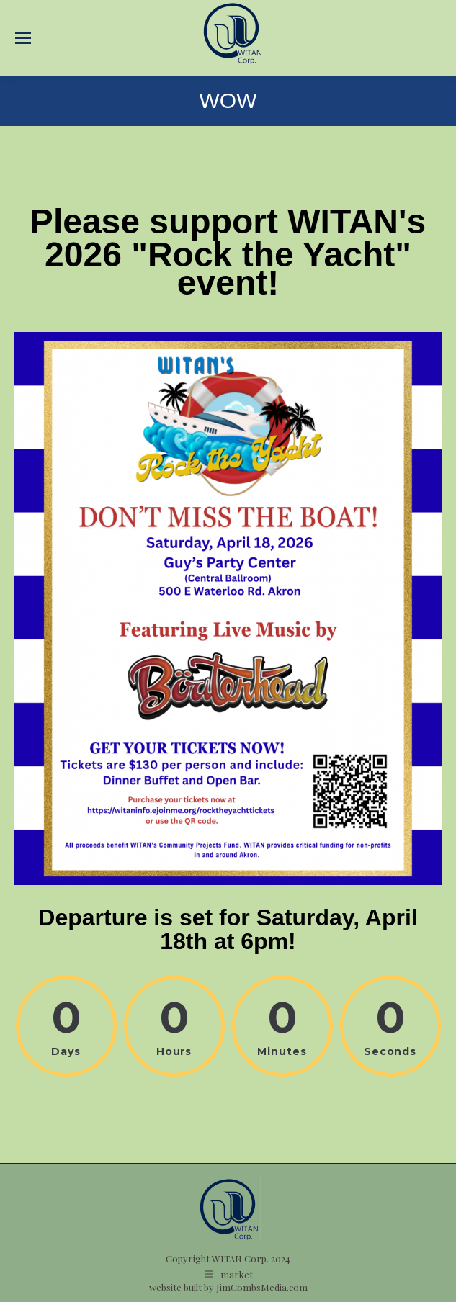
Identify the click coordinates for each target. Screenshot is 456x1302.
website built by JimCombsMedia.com (228, 1287)
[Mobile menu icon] (23, 38)
